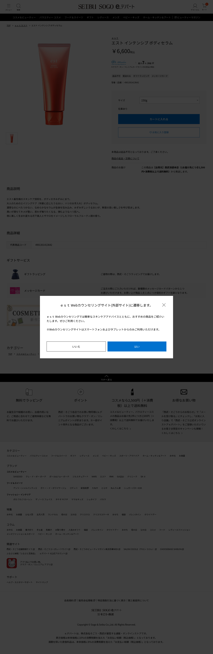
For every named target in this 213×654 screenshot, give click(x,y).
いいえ (76, 347)
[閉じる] (163, 305)
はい (137, 347)
